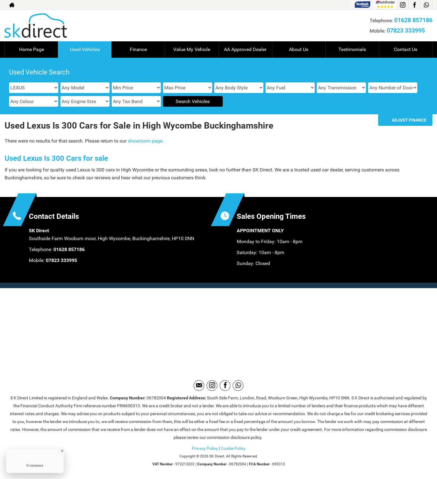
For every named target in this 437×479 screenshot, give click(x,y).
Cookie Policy (233, 448)
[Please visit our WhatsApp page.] (426, 5)
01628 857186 (413, 20)
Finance (138, 49)
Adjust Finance (409, 120)
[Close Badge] (62, 451)
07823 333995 (406, 30)
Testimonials (352, 49)
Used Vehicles (85, 49)
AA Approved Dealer (245, 49)
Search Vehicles (193, 101)
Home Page (31, 49)
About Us (298, 49)
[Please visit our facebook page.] (414, 5)
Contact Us (405, 49)
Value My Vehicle (191, 49)
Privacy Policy (205, 448)
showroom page (145, 141)
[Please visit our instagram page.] (402, 5)
